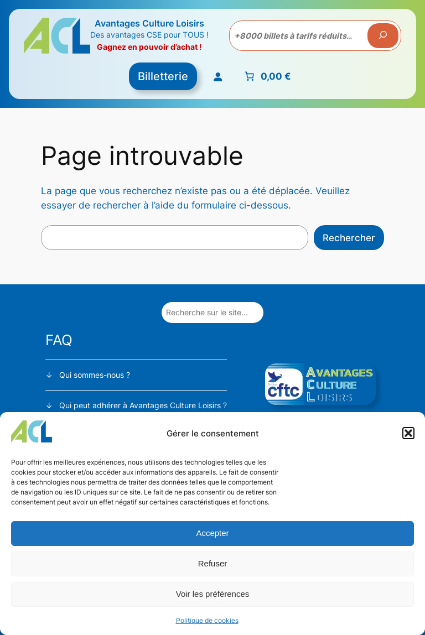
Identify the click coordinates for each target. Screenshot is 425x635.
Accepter (212, 533)
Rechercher (349, 237)
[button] (408, 433)
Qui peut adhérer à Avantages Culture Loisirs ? (143, 405)
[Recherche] (382, 36)
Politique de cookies (207, 620)
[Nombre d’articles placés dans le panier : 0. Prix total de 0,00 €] (266, 76)
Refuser (212, 563)
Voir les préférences (213, 593)
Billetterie (163, 76)
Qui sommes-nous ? (94, 374)
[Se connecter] (217, 76)
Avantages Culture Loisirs (149, 23)
